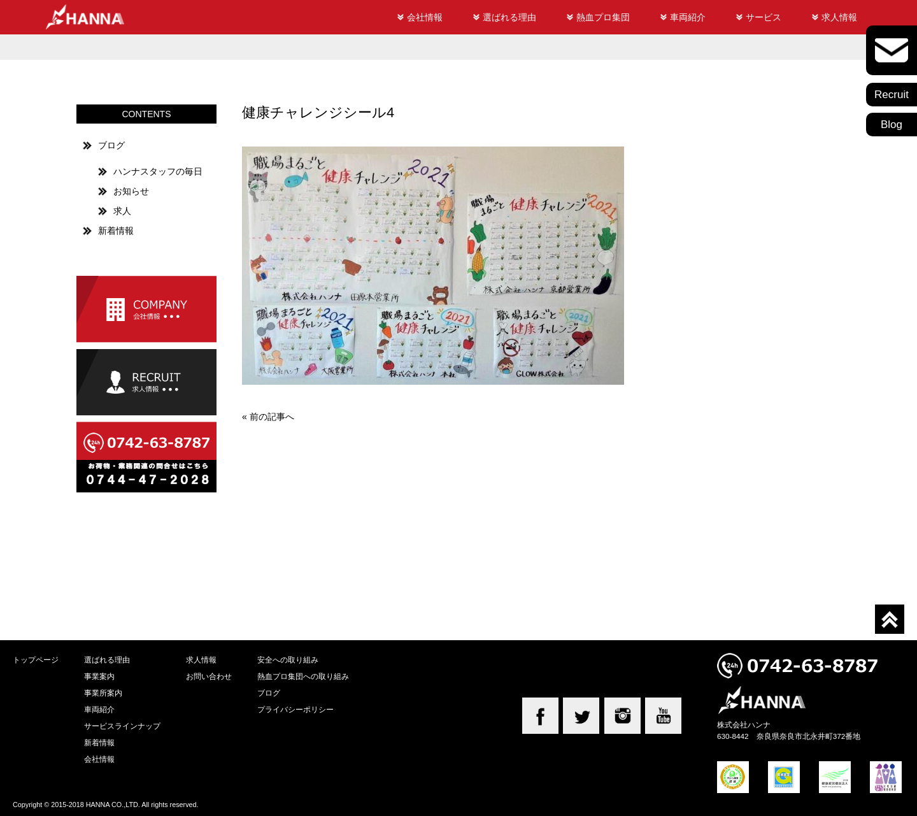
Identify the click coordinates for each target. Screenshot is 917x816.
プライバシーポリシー (295, 709)
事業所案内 (103, 693)
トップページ (36, 659)
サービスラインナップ (122, 726)
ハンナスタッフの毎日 (158, 171)
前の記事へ (272, 417)
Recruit (891, 95)
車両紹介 (688, 17)
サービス (763, 17)
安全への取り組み (287, 659)
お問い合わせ (209, 676)
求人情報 (839, 17)
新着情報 (116, 230)
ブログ (111, 145)
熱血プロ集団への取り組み (303, 676)
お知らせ (131, 191)
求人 (122, 211)
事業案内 (99, 676)
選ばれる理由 (509, 17)
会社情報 (425, 17)
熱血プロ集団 (603, 17)
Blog (891, 124)
